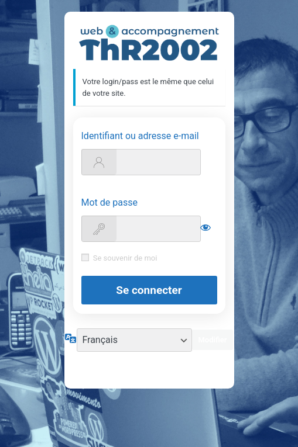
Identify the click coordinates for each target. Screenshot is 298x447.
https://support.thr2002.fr (149, 42)
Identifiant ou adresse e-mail (140, 135)
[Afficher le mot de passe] (205, 227)
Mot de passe (109, 202)
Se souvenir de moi (125, 258)
